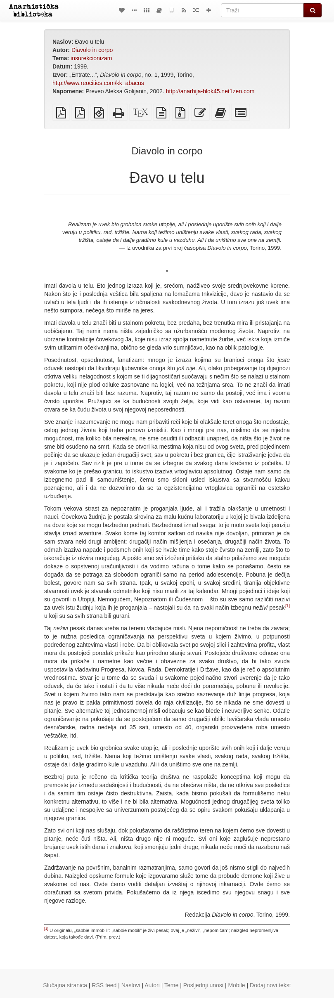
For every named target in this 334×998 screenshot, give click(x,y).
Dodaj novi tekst (270, 985)
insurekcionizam (91, 58)
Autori (152, 985)
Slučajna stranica (65, 985)
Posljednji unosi (203, 985)
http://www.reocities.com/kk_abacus (98, 83)
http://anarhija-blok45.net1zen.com (210, 91)
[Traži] (262, 10)
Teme (171, 985)
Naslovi (130, 985)
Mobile (236, 985)
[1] (287, 605)
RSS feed (104, 985)
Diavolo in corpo (92, 50)
